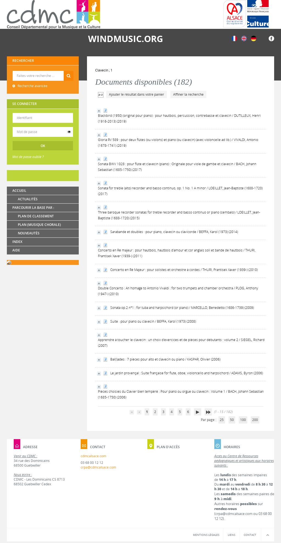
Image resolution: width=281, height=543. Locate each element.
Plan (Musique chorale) (39, 224)
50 (232, 419)
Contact (250, 535)
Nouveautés (29, 233)
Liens (231, 535)
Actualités (28, 199)
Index (17, 241)
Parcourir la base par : (33, 207)
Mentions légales (206, 535)
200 (255, 419)
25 (222, 419)
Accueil (19, 190)
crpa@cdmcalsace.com (98, 467)
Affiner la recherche (188, 94)
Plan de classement (36, 216)
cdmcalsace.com (93, 456)
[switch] (69, 132)
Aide (16, 250)
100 (243, 419)
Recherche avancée (32, 86)
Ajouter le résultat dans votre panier (136, 94)
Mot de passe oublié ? (28, 156)
